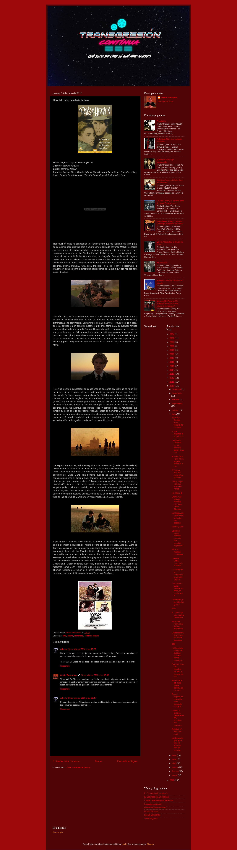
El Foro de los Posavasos (155, 793)
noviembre (177, 393)
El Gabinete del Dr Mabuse (156, 797)
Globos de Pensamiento (155, 807)
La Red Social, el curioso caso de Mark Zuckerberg (170, 202)
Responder (65, 666)
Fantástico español (152, 804)
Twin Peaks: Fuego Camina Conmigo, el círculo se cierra (169, 222)
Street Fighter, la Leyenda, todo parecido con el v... (177, 700)
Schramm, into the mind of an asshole (177, 474)
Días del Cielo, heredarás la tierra (177, 562)
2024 (172, 334)
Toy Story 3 (177, 493)
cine (64, 636)
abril (174, 763)
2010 (172, 386)
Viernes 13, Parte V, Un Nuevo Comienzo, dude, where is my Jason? (168, 303)
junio (174, 755)
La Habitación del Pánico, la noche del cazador (178, 518)
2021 (172, 342)
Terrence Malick (91, 636)
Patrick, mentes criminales (177, 551)
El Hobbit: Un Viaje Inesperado (165, 160)
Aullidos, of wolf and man (177, 731)
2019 (172, 350)
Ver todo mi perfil (165, 101)
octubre (176, 400)
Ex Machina (162, 262)
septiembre (177, 404)
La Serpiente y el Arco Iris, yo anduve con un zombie (177, 744)
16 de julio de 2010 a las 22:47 (82, 698)
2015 (172, 366)
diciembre (177, 389)
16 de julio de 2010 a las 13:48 (95, 675)
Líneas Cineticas (151, 811)
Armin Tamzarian (68, 675)
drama (70, 636)
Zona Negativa (150, 818)
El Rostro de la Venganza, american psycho (177, 575)
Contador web (58, 832)
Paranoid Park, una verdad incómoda (177, 625)
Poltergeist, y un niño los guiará (178, 602)
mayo (175, 759)
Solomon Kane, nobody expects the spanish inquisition (177, 538)
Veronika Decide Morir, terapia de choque (177, 422)
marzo (175, 767)
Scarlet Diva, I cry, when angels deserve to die (177, 461)
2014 (172, 370)
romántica (78, 636)
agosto (175, 410)
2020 (172, 346)
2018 (172, 354)
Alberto (63, 649)
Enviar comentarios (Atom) (78, 767)
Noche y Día (177, 527)
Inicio (98, 761)
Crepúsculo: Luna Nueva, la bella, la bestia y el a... (177, 589)
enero (175, 775)
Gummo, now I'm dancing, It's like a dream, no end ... (178, 670)
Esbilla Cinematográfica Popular (158, 800)
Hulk (174, 608)
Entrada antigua (127, 761)
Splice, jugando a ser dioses (177, 433)
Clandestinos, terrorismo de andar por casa (178, 636)
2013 (172, 374)
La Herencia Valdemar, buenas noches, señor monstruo (177, 654)
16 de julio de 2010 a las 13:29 (82, 649)
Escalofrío (161, 121)
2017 (172, 358)
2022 (172, 338)
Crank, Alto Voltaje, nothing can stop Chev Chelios (177, 503)
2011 (172, 382)
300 (173, 644)
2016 (172, 362)
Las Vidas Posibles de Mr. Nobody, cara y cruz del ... (178, 446)
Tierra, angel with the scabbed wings (177, 485)
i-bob (124, 844)
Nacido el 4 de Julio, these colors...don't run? (177, 685)
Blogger (150, 844)
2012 (172, 378)
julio (174, 414)
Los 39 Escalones (152, 815)
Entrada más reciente (66, 761)
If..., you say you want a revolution (178, 614)
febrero (175, 771)
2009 (172, 780)
